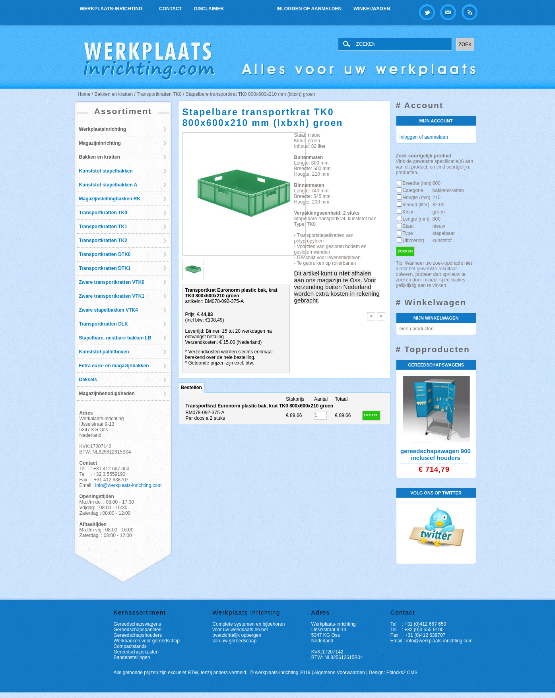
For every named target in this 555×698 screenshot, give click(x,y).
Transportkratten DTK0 (105, 254)
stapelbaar (444, 233)
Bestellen (191, 387)
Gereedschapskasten (136, 652)
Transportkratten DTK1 (105, 268)
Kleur (408, 212)
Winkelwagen (371, 9)
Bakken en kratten (99, 157)
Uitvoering (413, 240)
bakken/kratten (448, 190)
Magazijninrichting (100, 143)
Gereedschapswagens (137, 624)
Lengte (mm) (416, 219)
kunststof (442, 240)
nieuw (439, 226)
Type (408, 233)
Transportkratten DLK (103, 324)
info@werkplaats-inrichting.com (128, 485)
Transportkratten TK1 (103, 226)
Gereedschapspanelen (138, 629)
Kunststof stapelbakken (106, 171)
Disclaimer (209, 9)
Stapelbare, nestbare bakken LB (115, 338)
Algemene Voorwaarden (339, 672)
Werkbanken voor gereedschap (147, 641)
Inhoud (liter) (416, 204)
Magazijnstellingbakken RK (110, 199)
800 (437, 219)
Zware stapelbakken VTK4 (108, 310)
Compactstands (130, 646)
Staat (408, 226)
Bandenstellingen (132, 657)
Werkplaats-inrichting (112, 8)
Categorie (413, 190)
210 (437, 197)
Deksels (88, 379)
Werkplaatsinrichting (102, 129)
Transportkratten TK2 (103, 240)
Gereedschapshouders (138, 635)
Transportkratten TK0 (103, 212)
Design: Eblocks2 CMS (393, 672)
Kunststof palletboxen (104, 352)
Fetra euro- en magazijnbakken (114, 365)
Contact (170, 9)
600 (437, 183)
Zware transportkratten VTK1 (112, 296)
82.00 (438, 204)
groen (439, 212)
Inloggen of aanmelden (309, 9)
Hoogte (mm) (417, 197)
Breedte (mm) (417, 183)
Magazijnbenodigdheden (107, 393)
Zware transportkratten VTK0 (112, 282)
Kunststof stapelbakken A (108, 185)
